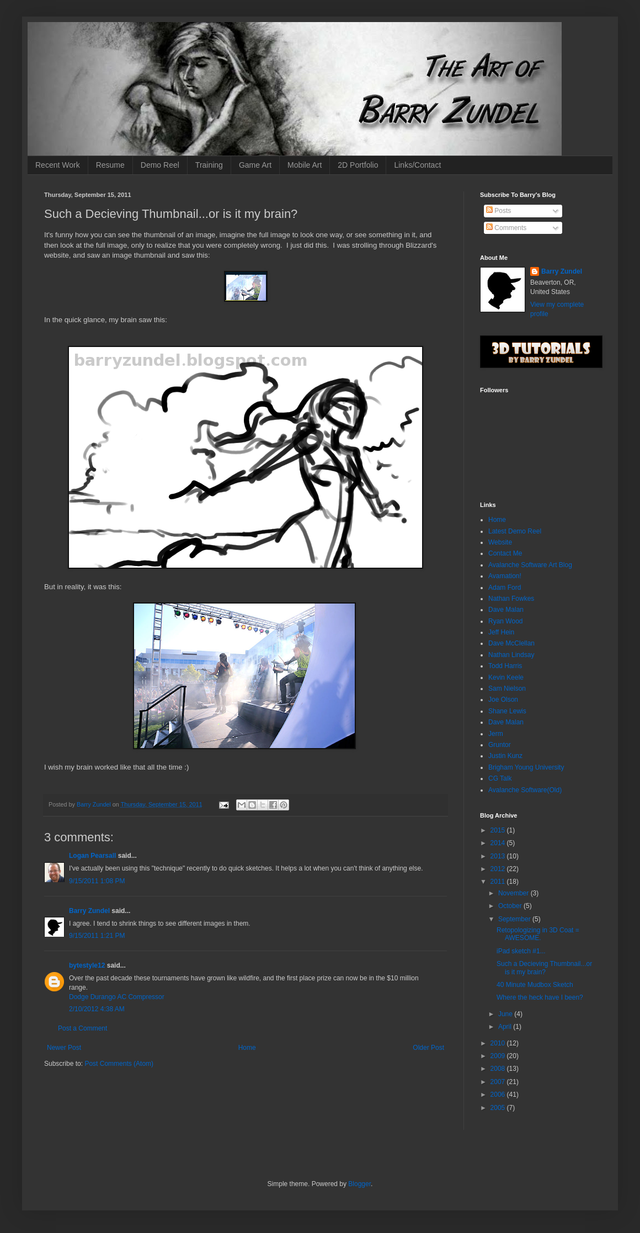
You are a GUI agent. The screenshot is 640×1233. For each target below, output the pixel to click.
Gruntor (499, 745)
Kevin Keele (506, 677)
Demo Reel (160, 165)
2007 (498, 1082)
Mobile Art (304, 165)
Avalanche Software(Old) (525, 790)
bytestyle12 (87, 965)
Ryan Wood (505, 621)
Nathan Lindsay (511, 655)
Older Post (428, 1047)
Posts (498, 211)
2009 (498, 1056)
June (506, 1014)
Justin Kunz (505, 756)
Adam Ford (504, 587)
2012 (498, 869)
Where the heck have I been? (540, 997)
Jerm (495, 734)
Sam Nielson (507, 688)
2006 (498, 1094)
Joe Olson (503, 699)
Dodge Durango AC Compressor (116, 997)
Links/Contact (417, 165)
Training (209, 165)
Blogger (359, 1184)
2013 (498, 856)
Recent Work (57, 165)
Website (500, 542)
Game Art (255, 165)
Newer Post (64, 1047)
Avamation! (504, 576)
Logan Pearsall (92, 856)
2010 (498, 1043)
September (515, 919)
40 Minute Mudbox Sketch (535, 985)
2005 (498, 1108)
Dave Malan (506, 609)
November (514, 893)
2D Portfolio (358, 165)
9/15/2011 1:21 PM (97, 936)
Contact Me (505, 553)
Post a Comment (82, 1028)
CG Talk (499, 778)
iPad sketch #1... (521, 951)
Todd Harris (505, 666)
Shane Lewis (507, 711)
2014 (498, 843)
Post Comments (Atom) (118, 1063)
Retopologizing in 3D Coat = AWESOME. (538, 934)
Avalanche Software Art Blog (530, 565)
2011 (498, 881)
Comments (506, 228)
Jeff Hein (501, 632)
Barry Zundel (89, 911)
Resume (110, 165)
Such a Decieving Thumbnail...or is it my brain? (544, 967)
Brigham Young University (526, 767)
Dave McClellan (511, 643)
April (505, 1027)
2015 (498, 830)
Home (247, 1047)
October (511, 906)
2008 (498, 1068)
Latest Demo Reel (514, 531)
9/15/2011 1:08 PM (97, 881)
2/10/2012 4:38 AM (97, 1009)
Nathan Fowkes (511, 598)
